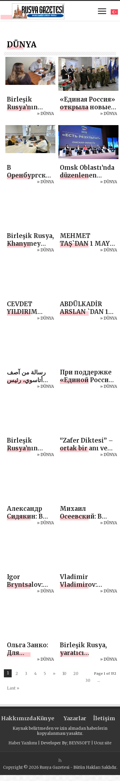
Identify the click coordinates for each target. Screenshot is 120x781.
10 (64, 673)
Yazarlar (74, 718)
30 (87, 680)
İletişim (104, 718)
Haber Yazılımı (22, 743)
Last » (13, 688)
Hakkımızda (16, 718)
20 (75, 673)
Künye (45, 718)
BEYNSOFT (79, 743)
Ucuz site (103, 743)
